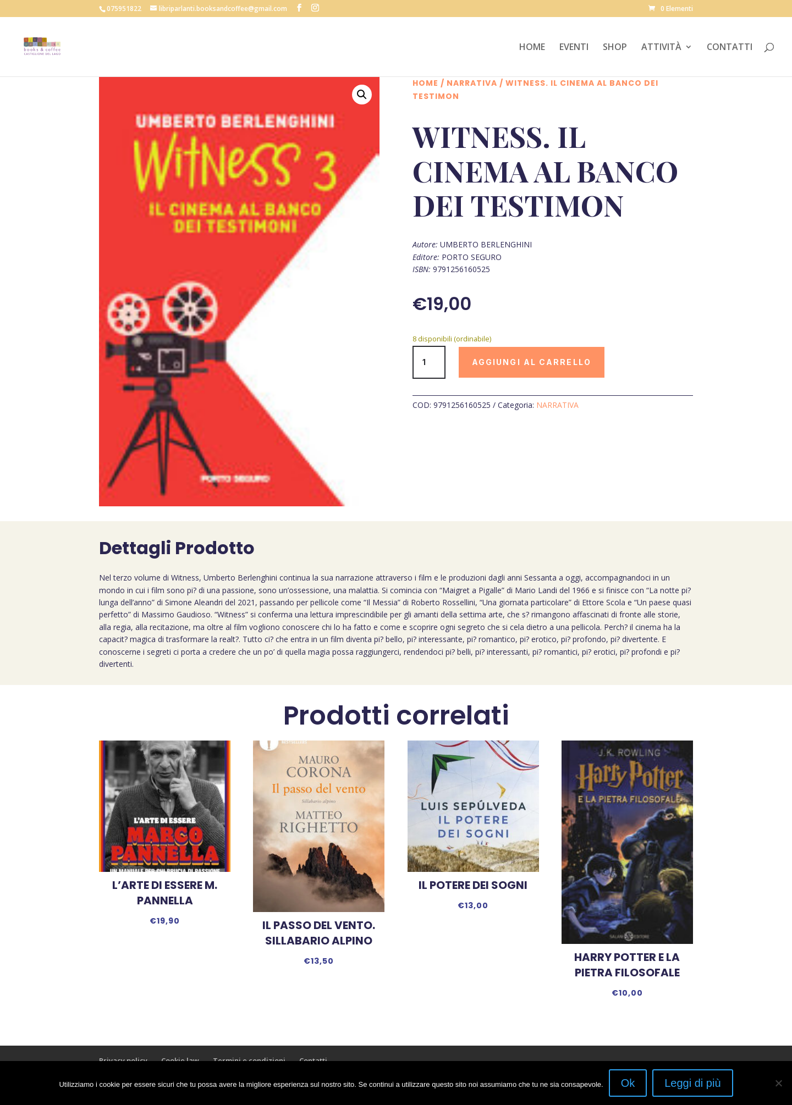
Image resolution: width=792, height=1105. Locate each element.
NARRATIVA (472, 83)
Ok (628, 1083)
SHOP (615, 48)
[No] (778, 1083)
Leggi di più (692, 1083)
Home (425, 83)
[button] (362, 94)
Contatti (313, 1060)
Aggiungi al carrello (531, 362)
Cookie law (180, 1060)
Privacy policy (123, 1060)
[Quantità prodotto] (429, 362)
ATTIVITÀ (661, 48)
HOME (532, 48)
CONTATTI (729, 48)
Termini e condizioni (249, 1060)
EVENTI (573, 48)
